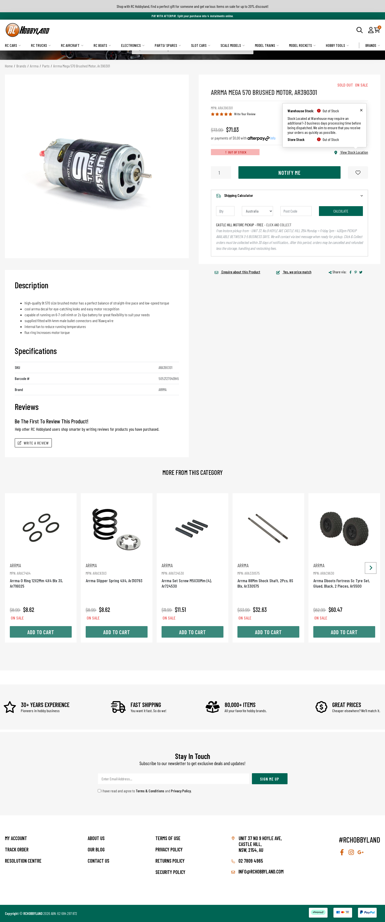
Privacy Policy (181, 790)
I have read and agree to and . (145, 790)
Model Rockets (302, 45)
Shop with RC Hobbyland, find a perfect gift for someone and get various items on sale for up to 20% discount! (193, 6)
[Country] (257, 211)
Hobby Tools (337, 45)
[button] (371, 30)
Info (272, 138)
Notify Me (289, 172)
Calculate (340, 211)
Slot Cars (200, 45)
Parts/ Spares (168, 45)
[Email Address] (173, 778)
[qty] (225, 211)
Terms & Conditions (150, 790)
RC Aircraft (72, 45)
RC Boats (102, 45)
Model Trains (267, 45)
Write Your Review (245, 114)
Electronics (133, 45)
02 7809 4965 (247, 861)
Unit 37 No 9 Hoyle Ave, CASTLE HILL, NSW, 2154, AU (260, 844)
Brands (372, 45)
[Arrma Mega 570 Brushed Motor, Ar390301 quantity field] (221, 172)
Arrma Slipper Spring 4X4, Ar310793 (117, 572)
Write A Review (33, 443)
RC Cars (13, 45)
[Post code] (296, 211)
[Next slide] (370, 568)
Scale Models (232, 45)
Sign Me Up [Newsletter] (269, 778)
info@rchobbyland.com (257, 871)
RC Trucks (41, 45)
